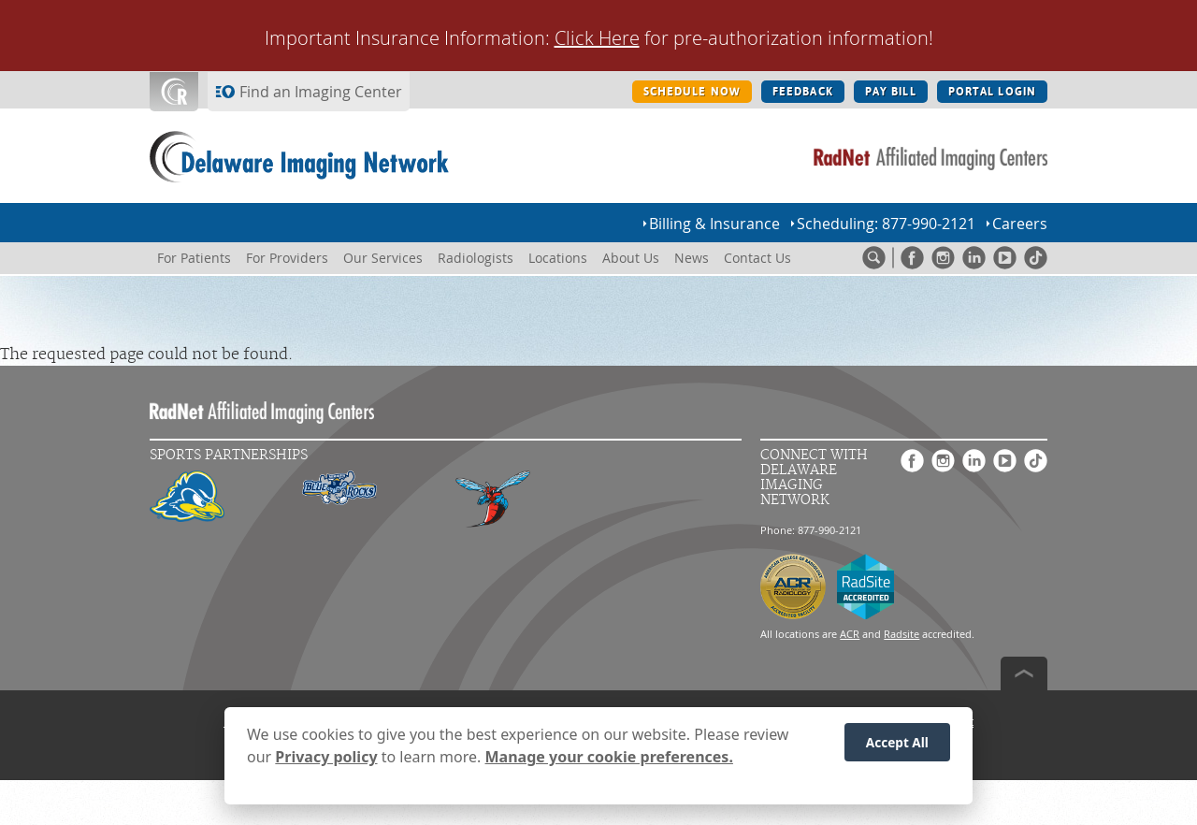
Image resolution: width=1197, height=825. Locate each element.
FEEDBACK (802, 91)
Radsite (901, 634)
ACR (849, 634)
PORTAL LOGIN (992, 91)
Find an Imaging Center (320, 91)
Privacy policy (326, 764)
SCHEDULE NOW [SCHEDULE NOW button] (692, 91)
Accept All (897, 750)
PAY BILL (890, 91)
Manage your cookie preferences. (609, 764)
